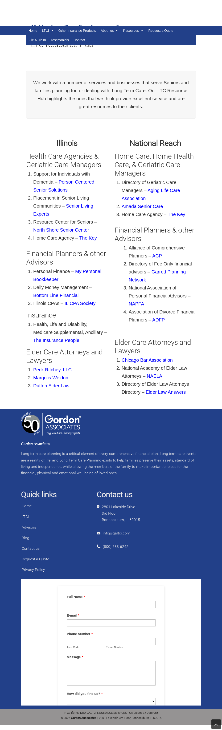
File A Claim (37, 40)
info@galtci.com (116, 533)
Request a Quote (160, 30)
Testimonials (60, 40)
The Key (88, 238)
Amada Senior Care (142, 206)
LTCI (25, 516)
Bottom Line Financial (55, 295)
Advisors (29, 527)
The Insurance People (56, 340)
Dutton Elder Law (51, 385)
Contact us (31, 548)
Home (27, 506)
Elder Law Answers (166, 392)
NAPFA (137, 303)
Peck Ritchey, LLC (52, 369)
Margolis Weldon (50, 377)
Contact (79, 40)
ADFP (158, 319)
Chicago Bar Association (147, 360)
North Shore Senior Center (61, 230)
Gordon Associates (59, 13)
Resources (133, 30)
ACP (157, 255)
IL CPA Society (80, 303)
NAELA (155, 376)
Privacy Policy (33, 569)
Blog (25, 538)
